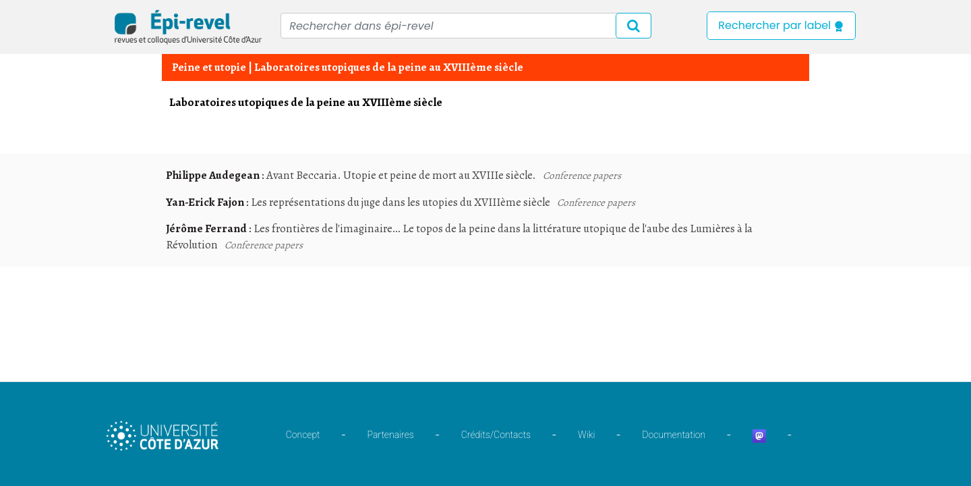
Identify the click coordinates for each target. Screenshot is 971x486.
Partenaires (390, 434)
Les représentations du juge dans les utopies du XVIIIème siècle (400, 202)
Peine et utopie (209, 67)
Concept (303, 434)
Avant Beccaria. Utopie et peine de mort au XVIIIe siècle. (401, 175)
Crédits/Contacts (496, 434)
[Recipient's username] (466, 25)
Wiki (586, 434)
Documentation (673, 434)
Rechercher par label (781, 25)
